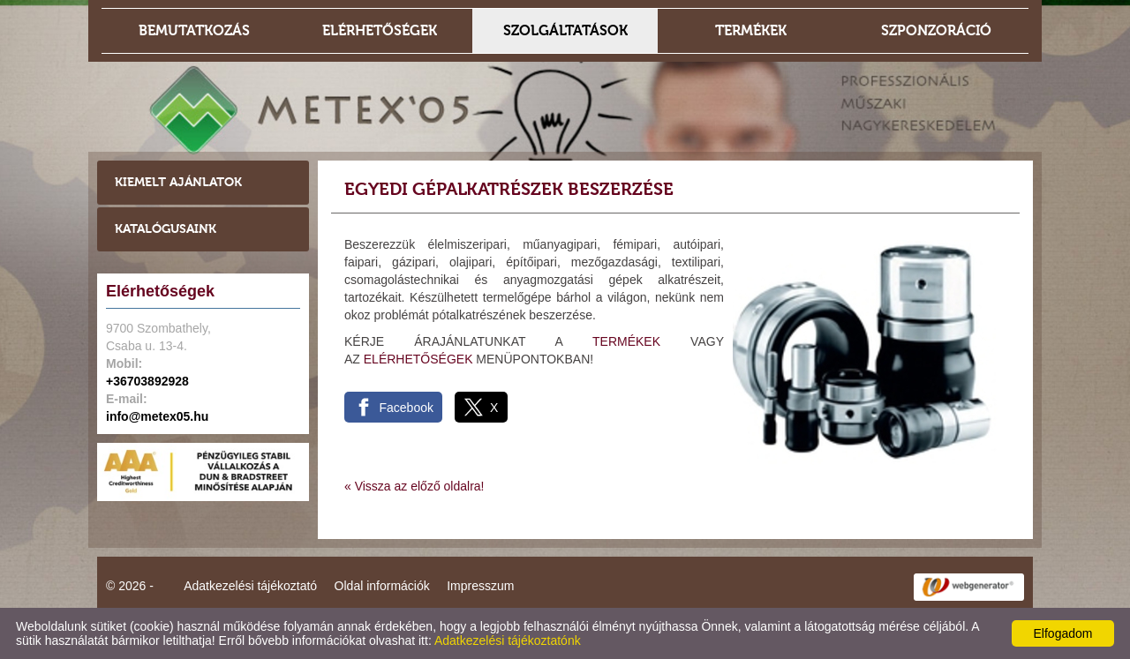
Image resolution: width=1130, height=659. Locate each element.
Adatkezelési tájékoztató (250, 586)
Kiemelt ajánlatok (178, 182)
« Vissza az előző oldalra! (414, 486)
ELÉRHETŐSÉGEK (418, 359)
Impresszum (480, 586)
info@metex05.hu (157, 416)
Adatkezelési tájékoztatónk (507, 640)
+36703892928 (147, 381)
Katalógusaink (165, 228)
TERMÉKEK (626, 341)
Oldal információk (382, 586)
